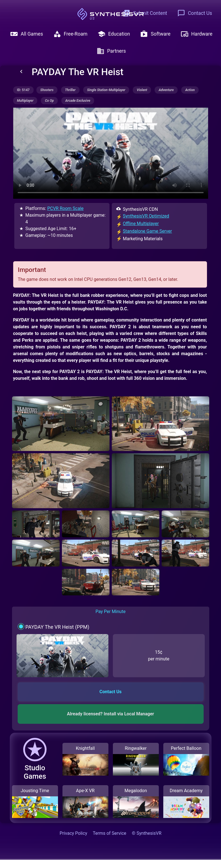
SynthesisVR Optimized (146, 216)
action (190, 90)
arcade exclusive (77, 101)
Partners (111, 51)
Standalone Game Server (147, 231)
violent (142, 90)
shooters (46, 90)
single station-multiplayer (106, 90)
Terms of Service (109, 833)
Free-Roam (70, 34)
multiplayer (25, 101)
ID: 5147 (23, 90)
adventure (166, 90)
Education (113, 34)
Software (155, 34)
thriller (70, 90)
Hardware (197, 34)
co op (49, 101)
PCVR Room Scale (65, 208)
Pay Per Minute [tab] (110, 611)
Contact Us (194, 13)
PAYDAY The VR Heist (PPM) (57, 627)
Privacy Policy (73, 833)
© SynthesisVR (146, 833)
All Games (26, 34)
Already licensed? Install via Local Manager (110, 713)
